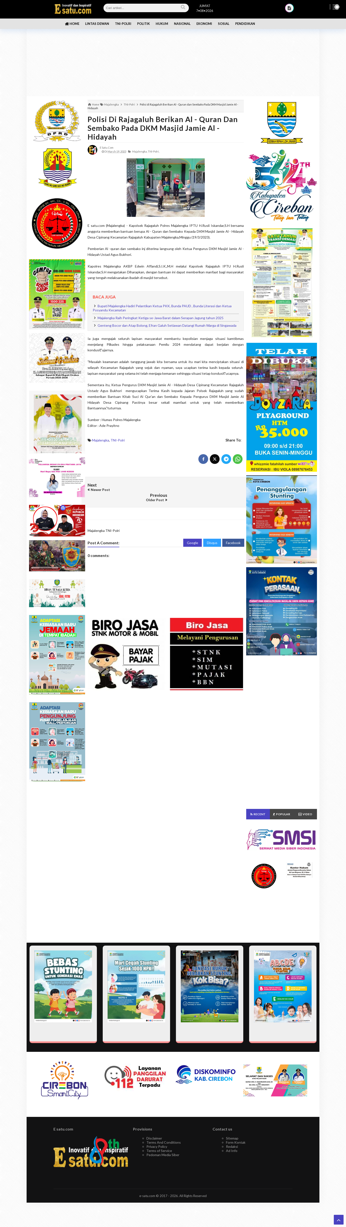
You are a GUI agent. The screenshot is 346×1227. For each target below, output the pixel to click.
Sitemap (232, 1138)
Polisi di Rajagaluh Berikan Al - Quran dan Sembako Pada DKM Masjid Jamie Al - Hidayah (163, 128)
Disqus (212, 532)
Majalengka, (139, 151)
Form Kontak (235, 1142)
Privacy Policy (156, 1146)
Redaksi (232, 1146)
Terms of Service (159, 1151)
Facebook (233, 532)
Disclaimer (154, 1138)
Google (192, 532)
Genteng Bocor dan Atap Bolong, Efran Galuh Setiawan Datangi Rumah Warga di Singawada (167, 325)
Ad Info (231, 1151)
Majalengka (100, 440)
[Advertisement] (173, 58)
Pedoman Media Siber (162, 1155)
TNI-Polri (118, 440)
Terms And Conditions (163, 1142)
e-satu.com (147, 1196)
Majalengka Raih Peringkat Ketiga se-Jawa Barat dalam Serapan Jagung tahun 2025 (161, 318)
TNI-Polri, (153, 151)
